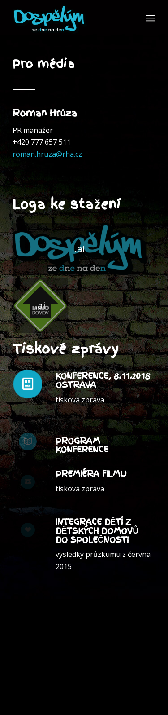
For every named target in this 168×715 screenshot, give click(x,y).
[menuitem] (150, 18)
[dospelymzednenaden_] (70, 18)
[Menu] (150, 18)
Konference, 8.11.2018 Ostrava (103, 380)
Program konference (82, 445)
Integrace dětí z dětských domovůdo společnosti (97, 531)
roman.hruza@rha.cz (47, 154)
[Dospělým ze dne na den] (80, 249)
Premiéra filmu (91, 474)
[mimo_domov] (40, 305)
